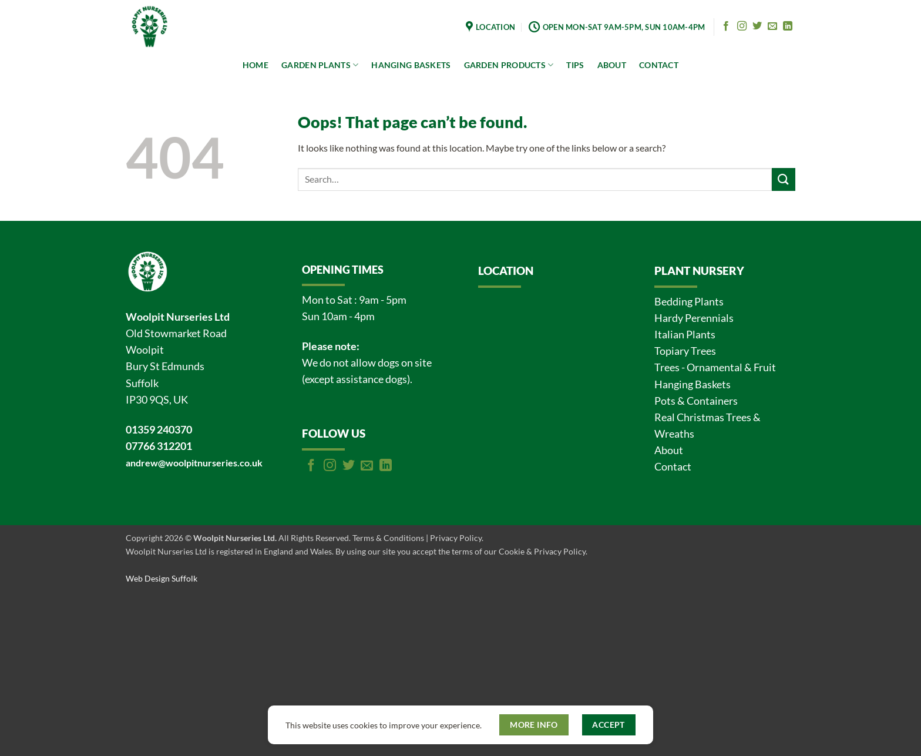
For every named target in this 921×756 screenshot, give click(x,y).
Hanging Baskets (692, 384)
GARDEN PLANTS (319, 64)
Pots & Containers (696, 401)
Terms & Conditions (388, 538)
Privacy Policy (456, 538)
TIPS (575, 65)
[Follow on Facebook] (726, 26)
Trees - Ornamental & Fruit (715, 367)
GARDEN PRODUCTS (509, 64)
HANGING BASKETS (411, 65)
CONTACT (658, 65)
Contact (672, 467)
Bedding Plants (689, 301)
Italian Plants (684, 334)
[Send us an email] (772, 26)
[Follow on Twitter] (757, 26)
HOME (255, 65)
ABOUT (611, 65)
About (668, 450)
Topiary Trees (685, 351)
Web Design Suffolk (161, 578)
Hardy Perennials (694, 318)
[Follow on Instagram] (742, 26)
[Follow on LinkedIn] (787, 26)
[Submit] (783, 179)
